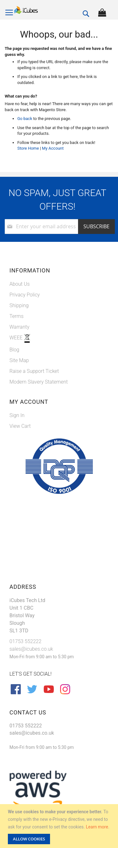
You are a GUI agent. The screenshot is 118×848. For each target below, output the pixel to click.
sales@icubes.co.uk (31, 649)
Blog (14, 350)
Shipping (19, 305)
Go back (24, 118)
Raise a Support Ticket (34, 371)
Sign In (17, 415)
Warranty (19, 327)
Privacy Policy (24, 295)
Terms (16, 316)
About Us (19, 284)
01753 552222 (25, 641)
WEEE (16, 338)
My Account (53, 148)
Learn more (97, 826)
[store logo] (26, 10)
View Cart (20, 426)
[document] (60, 826)
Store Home (28, 148)
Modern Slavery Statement (38, 382)
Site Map (19, 360)
